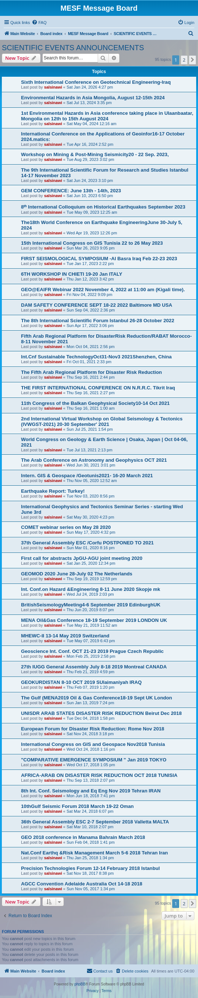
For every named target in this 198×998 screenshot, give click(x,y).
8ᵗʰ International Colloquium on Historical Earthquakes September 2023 (103, 207)
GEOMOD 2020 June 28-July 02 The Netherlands (76, 574)
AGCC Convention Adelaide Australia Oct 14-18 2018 (81, 884)
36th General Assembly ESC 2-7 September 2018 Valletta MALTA (95, 822)
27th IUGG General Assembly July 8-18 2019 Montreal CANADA (94, 667)
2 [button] (184, 59)
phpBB (80, 984)
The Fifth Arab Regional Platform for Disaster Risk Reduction (91, 372)
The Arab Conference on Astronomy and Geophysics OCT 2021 (94, 460)
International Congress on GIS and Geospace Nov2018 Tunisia (93, 744)
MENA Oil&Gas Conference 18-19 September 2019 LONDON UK (94, 620)
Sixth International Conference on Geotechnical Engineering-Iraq (96, 82)
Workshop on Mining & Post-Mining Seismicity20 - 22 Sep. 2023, (95, 154)
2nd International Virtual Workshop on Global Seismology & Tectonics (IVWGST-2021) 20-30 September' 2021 (102, 421)
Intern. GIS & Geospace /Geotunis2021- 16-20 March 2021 (87, 475)
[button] (192, 59)
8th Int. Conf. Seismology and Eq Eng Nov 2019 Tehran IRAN (91, 791)
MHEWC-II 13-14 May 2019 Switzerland (65, 636)
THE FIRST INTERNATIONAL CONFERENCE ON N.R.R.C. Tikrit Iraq (98, 387)
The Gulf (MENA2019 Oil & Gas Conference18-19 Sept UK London (96, 698)
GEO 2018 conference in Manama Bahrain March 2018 (83, 837)
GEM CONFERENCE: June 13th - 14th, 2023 (71, 190)
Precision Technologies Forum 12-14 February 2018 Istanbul (90, 868)
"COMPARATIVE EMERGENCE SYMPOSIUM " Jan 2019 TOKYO (93, 760)
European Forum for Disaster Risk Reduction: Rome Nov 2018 (92, 729)
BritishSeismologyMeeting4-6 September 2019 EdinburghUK (90, 605)
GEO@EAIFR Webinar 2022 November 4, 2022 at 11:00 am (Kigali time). (103, 289)
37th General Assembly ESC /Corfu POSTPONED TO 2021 (87, 543)
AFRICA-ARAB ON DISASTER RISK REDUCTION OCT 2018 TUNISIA (99, 775)
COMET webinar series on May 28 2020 (66, 527)
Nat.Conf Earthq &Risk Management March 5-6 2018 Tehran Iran (94, 853)
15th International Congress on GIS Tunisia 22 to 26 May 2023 (92, 243)
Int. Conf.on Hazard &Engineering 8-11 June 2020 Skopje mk (90, 589)
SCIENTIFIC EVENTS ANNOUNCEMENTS (73, 48)
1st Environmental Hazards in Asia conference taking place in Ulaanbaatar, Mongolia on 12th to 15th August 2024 (107, 115)
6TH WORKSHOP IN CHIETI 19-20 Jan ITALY (71, 274)
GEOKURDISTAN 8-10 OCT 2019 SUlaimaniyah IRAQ (81, 682)
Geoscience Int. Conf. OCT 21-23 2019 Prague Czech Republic (92, 651)
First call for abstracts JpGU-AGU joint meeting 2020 (81, 558)
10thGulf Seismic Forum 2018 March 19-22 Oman (77, 806)
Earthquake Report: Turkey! (53, 491)
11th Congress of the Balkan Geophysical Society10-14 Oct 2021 (95, 403)
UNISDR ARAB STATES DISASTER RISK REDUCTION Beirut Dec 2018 (101, 713)
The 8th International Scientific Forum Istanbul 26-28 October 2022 (97, 320)
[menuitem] (39, 22)
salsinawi (53, 87)
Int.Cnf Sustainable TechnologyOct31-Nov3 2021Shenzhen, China (96, 356)
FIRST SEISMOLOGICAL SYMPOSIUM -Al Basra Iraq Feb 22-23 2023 (99, 258)
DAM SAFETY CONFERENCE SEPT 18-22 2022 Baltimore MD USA (96, 305)
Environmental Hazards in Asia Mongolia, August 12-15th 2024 (93, 97)
